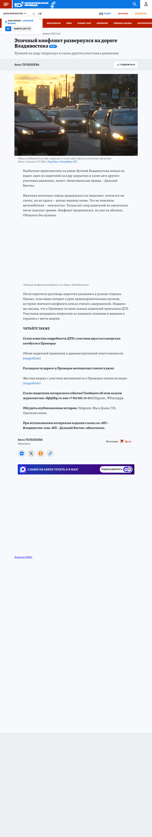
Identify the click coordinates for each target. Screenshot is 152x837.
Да (8, 29)
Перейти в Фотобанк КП (62, 161)
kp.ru (128, 441)
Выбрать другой (22, 29)
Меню (4, 4)
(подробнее (31, 383)
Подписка (141, 13)
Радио (107, 13)
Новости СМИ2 (23, 557)
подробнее (32, 358)
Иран (69, 23)
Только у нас (84, 23)
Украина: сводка (122, 23)
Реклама (123, 13)
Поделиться (125, 65)
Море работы (54, 23)
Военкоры (102, 23)
